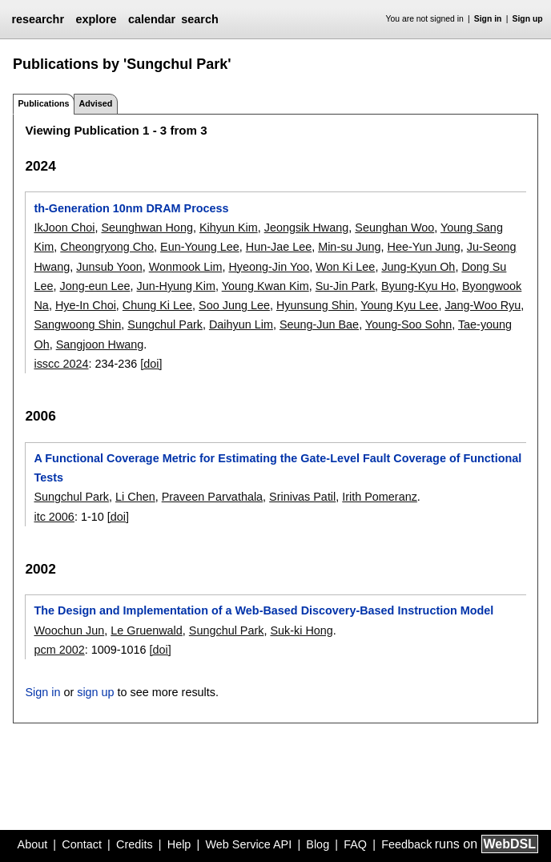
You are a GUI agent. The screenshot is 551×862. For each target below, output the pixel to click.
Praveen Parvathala (212, 496)
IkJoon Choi (64, 227)
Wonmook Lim (186, 266)
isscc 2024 (61, 363)
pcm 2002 (59, 649)
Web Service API (248, 844)
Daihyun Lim (241, 324)
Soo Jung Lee (234, 305)
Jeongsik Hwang (306, 227)
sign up (95, 692)
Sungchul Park (165, 324)
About (33, 844)
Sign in (488, 18)
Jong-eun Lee (94, 286)
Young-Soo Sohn (408, 324)
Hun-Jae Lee (279, 246)
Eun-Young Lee (199, 246)
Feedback (406, 844)
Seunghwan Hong (146, 227)
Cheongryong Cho (107, 246)
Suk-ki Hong (301, 630)
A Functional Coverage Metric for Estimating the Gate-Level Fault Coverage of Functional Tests (277, 468)
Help (179, 844)
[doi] (151, 363)
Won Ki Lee (345, 266)
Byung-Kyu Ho (418, 286)
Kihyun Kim (228, 227)
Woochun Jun (69, 630)
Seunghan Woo (394, 227)
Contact (82, 844)
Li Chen (135, 496)
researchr (37, 19)
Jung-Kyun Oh (418, 266)
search (199, 19)
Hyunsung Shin (315, 305)
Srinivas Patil (302, 496)
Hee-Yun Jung (424, 246)
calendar (151, 19)
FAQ (355, 844)
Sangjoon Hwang (100, 344)
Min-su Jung (349, 246)
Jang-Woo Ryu (482, 305)
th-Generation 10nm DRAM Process (131, 208)
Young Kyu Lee (399, 305)
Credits (134, 844)
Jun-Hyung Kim (176, 286)
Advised (95, 103)
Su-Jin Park (345, 286)
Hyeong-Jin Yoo (268, 266)
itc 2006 (54, 516)
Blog (317, 844)
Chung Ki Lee (157, 305)
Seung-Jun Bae (319, 324)
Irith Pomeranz (379, 496)
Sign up (528, 18)
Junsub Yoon (109, 266)
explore (95, 19)
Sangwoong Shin (77, 324)
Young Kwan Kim (265, 286)
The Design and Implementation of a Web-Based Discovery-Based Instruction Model (263, 610)
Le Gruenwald (147, 630)
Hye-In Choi (85, 305)
